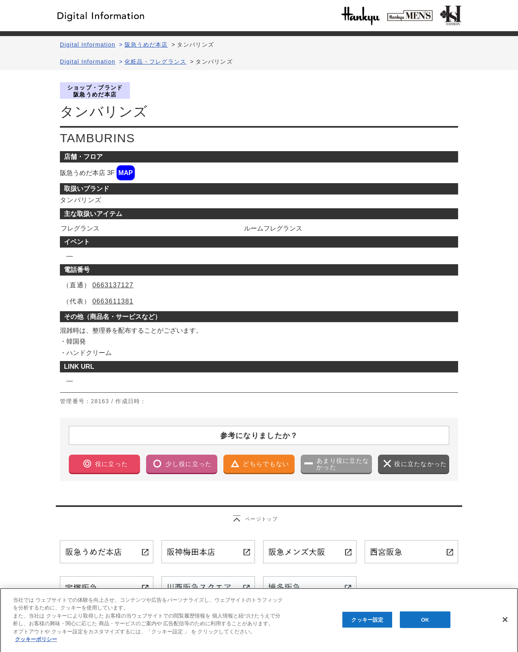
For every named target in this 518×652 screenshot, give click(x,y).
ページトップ (261, 519)
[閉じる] (505, 624)
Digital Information (87, 44)
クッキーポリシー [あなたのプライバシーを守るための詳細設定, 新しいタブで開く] (36, 644)
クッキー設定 (367, 624)
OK (425, 624)
